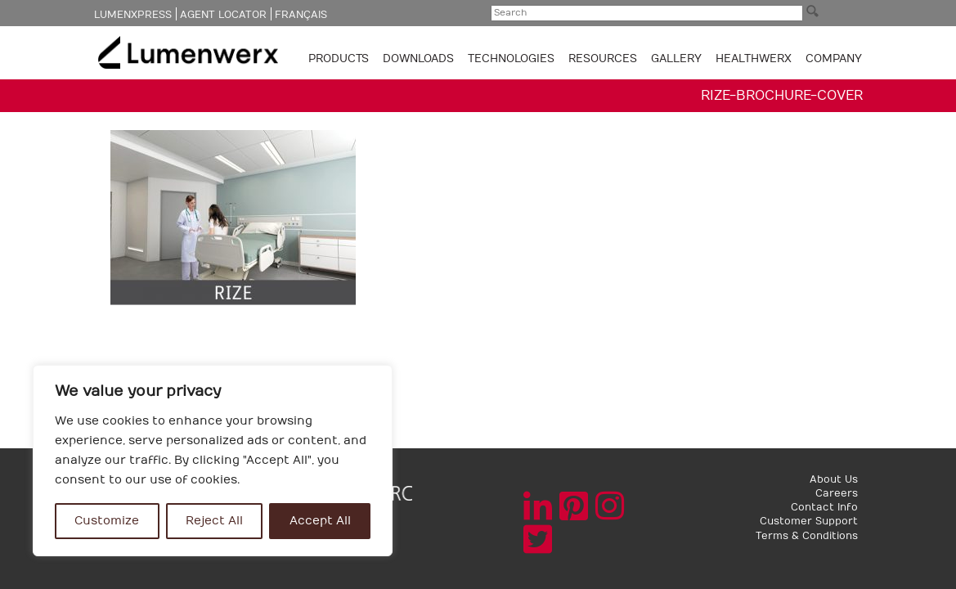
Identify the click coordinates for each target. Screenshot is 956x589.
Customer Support (809, 521)
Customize (106, 521)
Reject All (214, 521)
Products (340, 58)
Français (301, 14)
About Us (834, 479)
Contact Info (824, 507)
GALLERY (676, 58)
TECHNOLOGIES (513, 58)
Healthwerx (754, 58)
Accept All (320, 521)
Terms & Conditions (807, 536)
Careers (836, 493)
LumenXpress (133, 14)
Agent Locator (223, 14)
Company (834, 58)
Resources (604, 58)
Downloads (420, 58)
